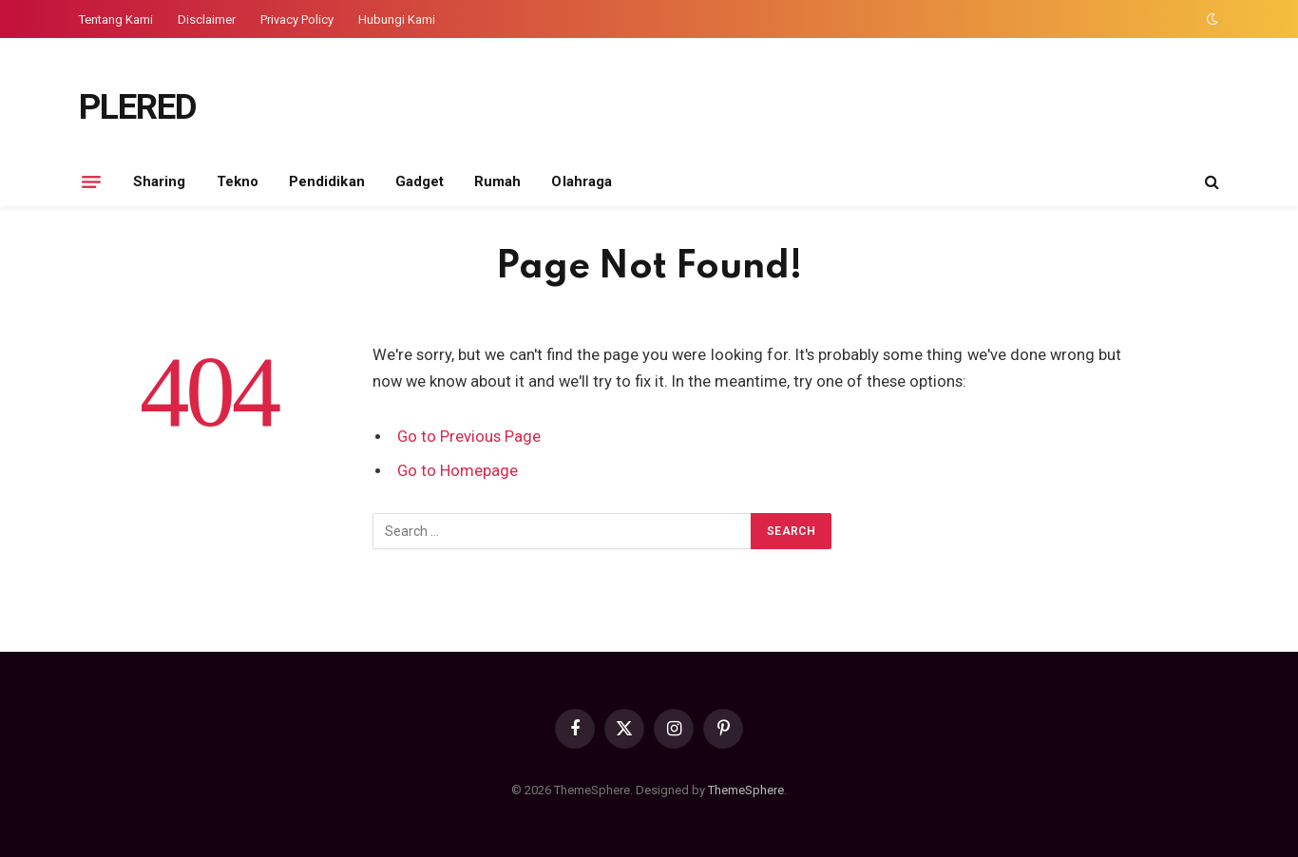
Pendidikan (327, 181)
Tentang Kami (116, 19)
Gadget (419, 181)
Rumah (497, 181)
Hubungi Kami (396, 19)
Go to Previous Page (469, 437)
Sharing (159, 181)
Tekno (237, 181)
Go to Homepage (457, 471)
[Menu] (91, 181)
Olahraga (581, 181)
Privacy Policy (297, 19)
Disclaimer (207, 19)
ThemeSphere (746, 790)
